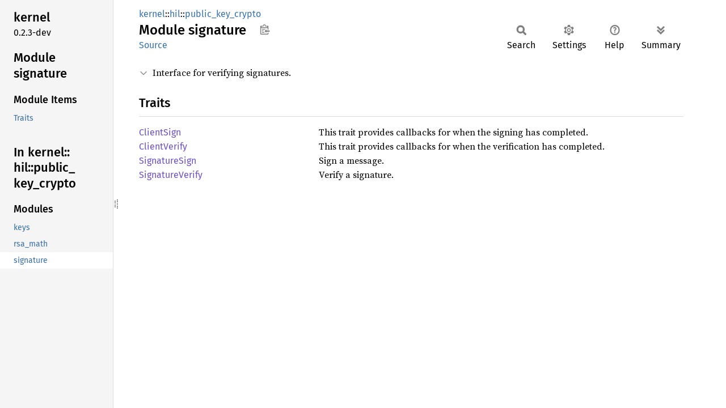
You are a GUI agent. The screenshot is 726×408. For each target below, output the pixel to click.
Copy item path (264, 29)
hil (175, 13)
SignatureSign (167, 160)
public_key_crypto (223, 13)
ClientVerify (163, 146)
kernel (152, 13)
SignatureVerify (170, 174)
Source (153, 45)
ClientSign (160, 132)
